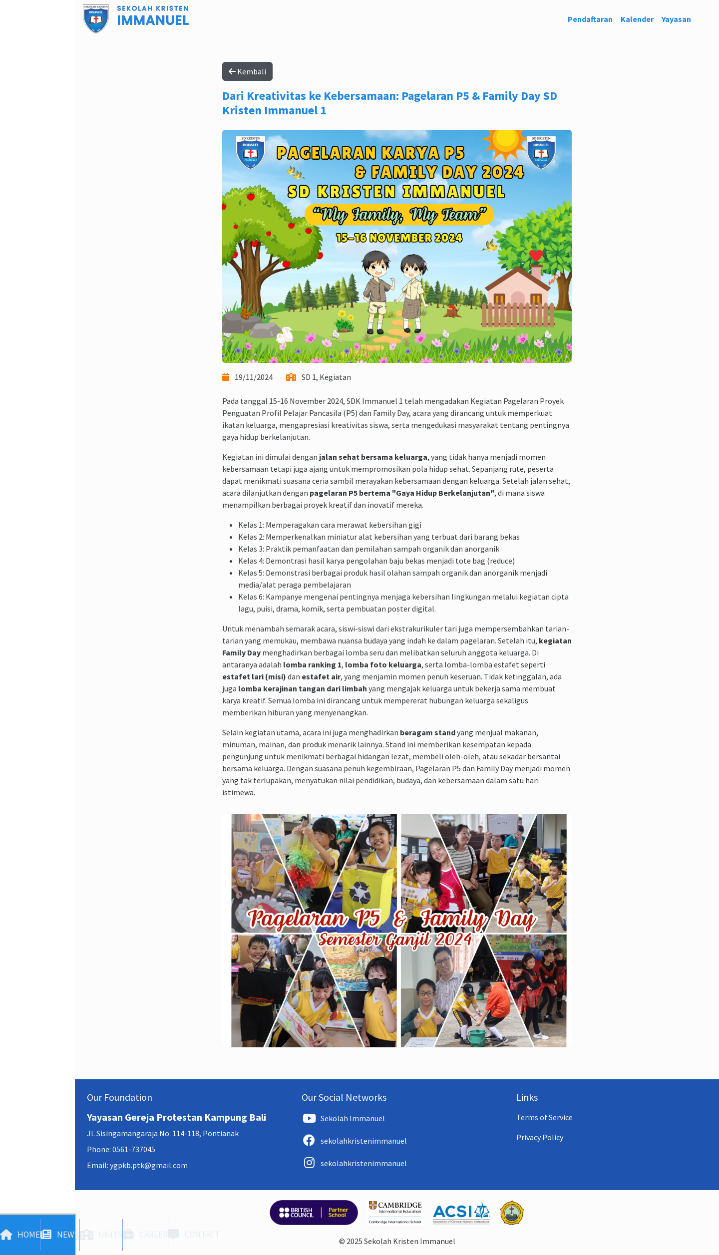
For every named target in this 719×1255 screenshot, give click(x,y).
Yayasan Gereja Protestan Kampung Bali (176, 1117)
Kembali (247, 71)
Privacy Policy (539, 1137)
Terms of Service (544, 1117)
